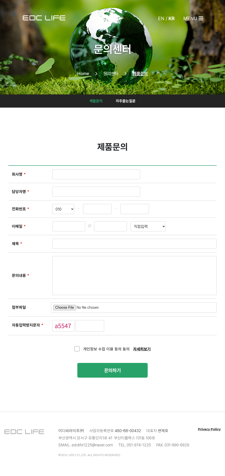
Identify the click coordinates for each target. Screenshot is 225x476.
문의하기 (112, 370)
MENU (190, 18)
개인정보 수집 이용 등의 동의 (106, 349)
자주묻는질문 (126, 101)
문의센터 (110, 73)
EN (161, 18)
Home (83, 73)
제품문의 (140, 73)
